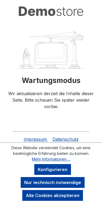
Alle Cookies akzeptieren (52, 195)
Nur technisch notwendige (52, 182)
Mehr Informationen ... (51, 159)
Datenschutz (65, 139)
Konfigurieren (52, 169)
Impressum (36, 139)
